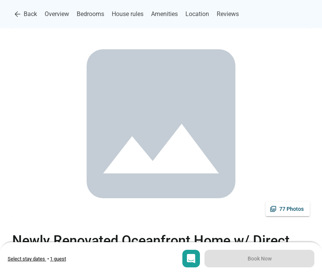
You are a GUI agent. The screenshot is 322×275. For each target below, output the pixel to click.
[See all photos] (288, 209)
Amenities (164, 14)
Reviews (228, 14)
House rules (127, 14)
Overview (57, 14)
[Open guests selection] (58, 259)
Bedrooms (90, 14)
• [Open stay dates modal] (29, 259)
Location (197, 14)
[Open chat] (191, 258)
